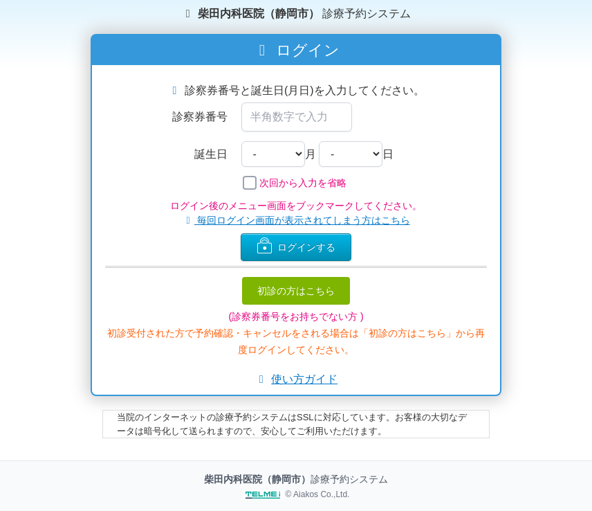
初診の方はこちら (296, 290)
